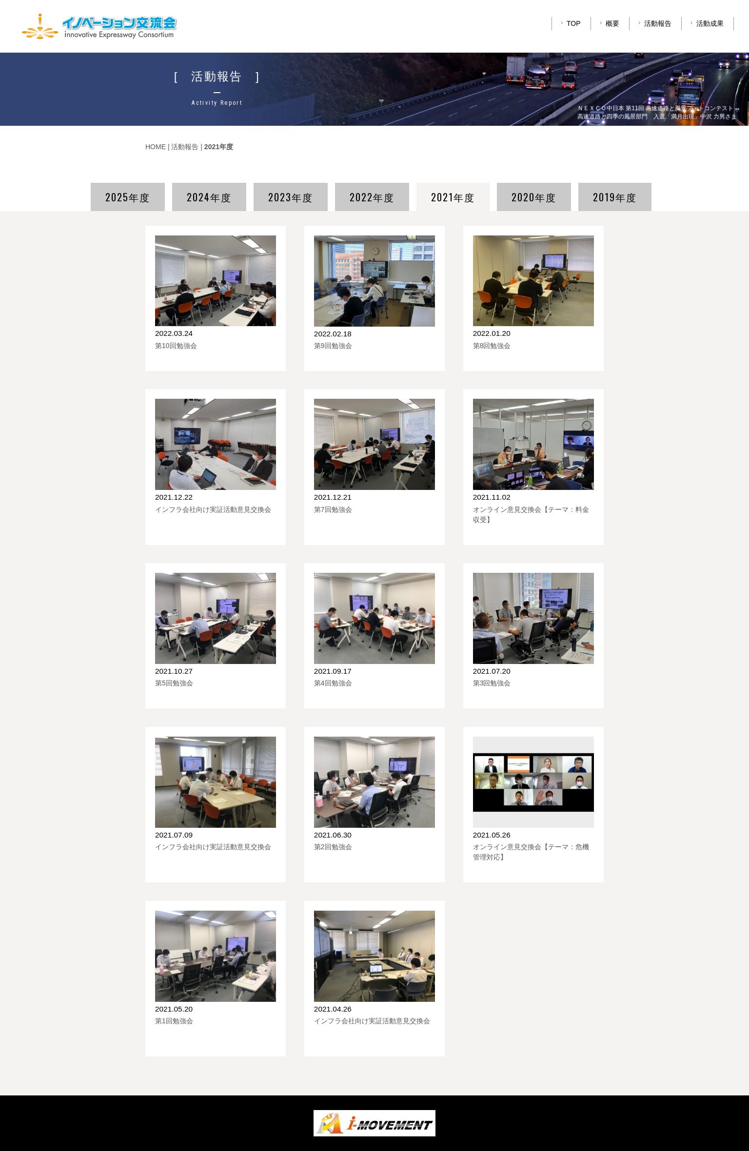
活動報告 (653, 23)
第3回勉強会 (492, 683)
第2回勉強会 (333, 847)
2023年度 (290, 197)
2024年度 (209, 197)
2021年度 (453, 197)
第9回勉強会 (333, 346)
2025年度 (127, 197)
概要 (608, 23)
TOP (569, 23)
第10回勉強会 (176, 346)
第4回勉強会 (333, 683)
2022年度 (372, 197)
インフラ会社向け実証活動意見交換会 (213, 509)
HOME (155, 147)
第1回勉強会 (174, 1021)
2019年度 (615, 197)
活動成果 (706, 23)
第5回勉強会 (174, 683)
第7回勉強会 (333, 509)
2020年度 (534, 197)
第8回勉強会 (492, 346)
